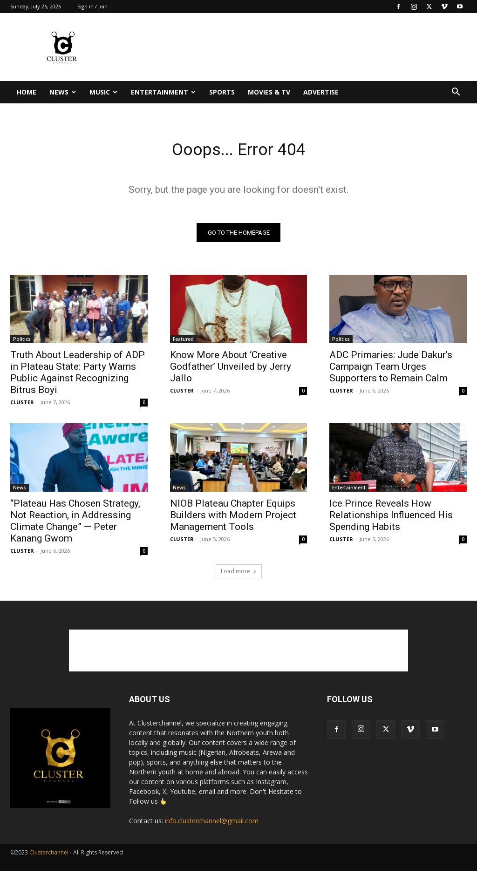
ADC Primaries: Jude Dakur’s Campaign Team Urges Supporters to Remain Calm (390, 369)
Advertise (321, 92)
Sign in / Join (92, 6)
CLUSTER (22, 404)
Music (103, 92)
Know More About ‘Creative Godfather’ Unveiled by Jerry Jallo (230, 369)
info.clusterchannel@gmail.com (212, 824)
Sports (222, 92)
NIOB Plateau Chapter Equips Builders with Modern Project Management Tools (233, 518)
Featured (183, 342)
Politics (22, 342)
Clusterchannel (48, 856)
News (62, 92)
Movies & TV (269, 92)
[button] (455, 92)
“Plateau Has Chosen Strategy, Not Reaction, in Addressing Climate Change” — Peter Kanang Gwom (75, 524)
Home (26, 92)
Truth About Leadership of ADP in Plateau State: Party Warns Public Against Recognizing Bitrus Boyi (77, 375)
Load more (239, 574)
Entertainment (163, 92)
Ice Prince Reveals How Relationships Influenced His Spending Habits (391, 518)
